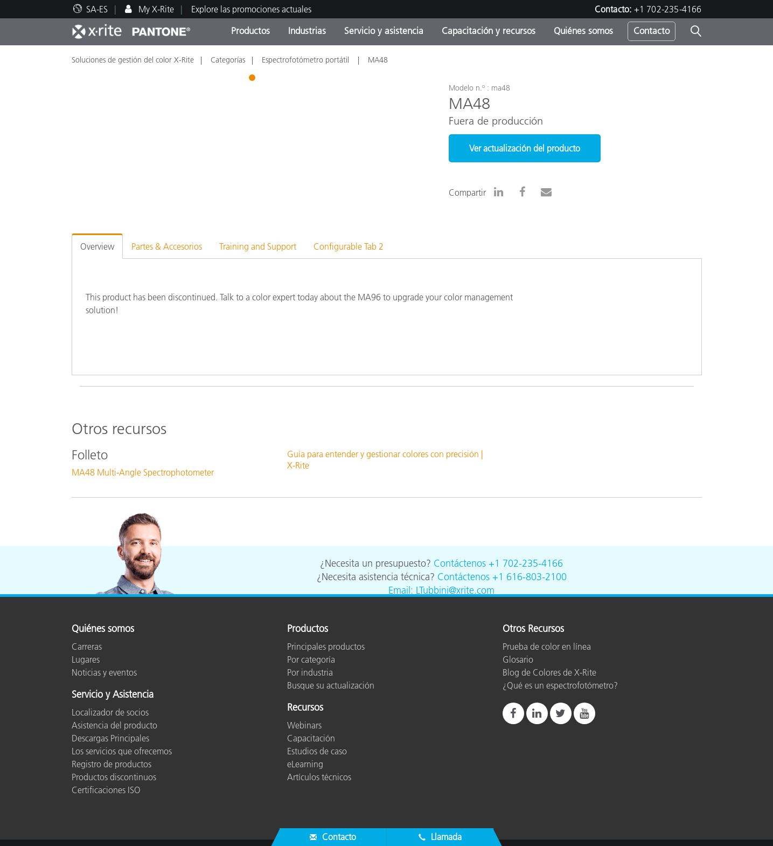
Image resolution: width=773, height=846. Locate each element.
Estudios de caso (317, 751)
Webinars (304, 725)
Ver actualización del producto (524, 148)
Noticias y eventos (104, 672)
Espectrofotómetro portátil (306, 60)
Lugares (86, 659)
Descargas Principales (110, 738)
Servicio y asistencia (383, 30)
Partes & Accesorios (166, 246)
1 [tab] (253, 79)
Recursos (305, 708)
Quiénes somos (583, 30)
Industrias (307, 30)
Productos (250, 30)
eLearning (305, 764)
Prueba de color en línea (547, 646)
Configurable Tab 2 (349, 246)
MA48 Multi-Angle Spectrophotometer (143, 472)
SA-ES (97, 9)
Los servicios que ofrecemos (122, 751)
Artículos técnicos (319, 777)
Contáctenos (460, 563)
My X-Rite (155, 9)
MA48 (378, 60)
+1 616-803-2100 (529, 577)
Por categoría (311, 659)
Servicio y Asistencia (113, 695)
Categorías (228, 60)
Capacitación (311, 738)
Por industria (310, 672)
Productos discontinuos (114, 777)
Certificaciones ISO (106, 790)
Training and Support (257, 246)
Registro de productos (111, 764)
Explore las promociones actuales (251, 9)
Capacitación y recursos (488, 30)
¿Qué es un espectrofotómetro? (560, 685)
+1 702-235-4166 (668, 9)
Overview (97, 246)
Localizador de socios (110, 712)
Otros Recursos (533, 629)
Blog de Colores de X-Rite (549, 672)
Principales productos (326, 646)
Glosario (518, 659)
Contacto (651, 30)
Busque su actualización (330, 685)
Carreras (87, 646)
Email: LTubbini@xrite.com (441, 590)
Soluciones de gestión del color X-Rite (133, 60)
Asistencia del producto (114, 725)
